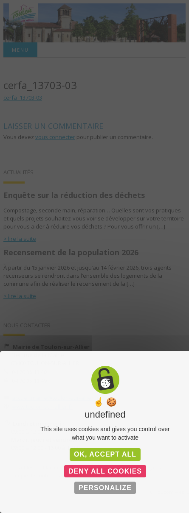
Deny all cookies (105, 471)
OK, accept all (105, 454)
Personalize (105, 487)
